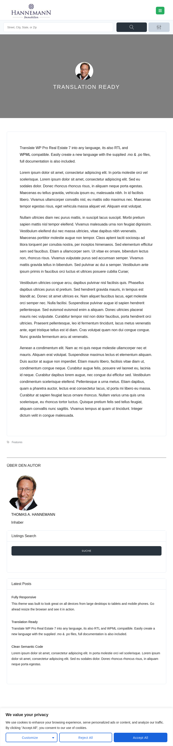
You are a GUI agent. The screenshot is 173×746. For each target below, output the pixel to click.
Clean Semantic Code (27, 646)
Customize (30, 737)
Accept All (140, 737)
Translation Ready (24, 622)
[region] (86, 727)
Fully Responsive (23, 597)
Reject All (85, 737)
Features (17, 442)
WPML (25, 154)
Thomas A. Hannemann (33, 514)
